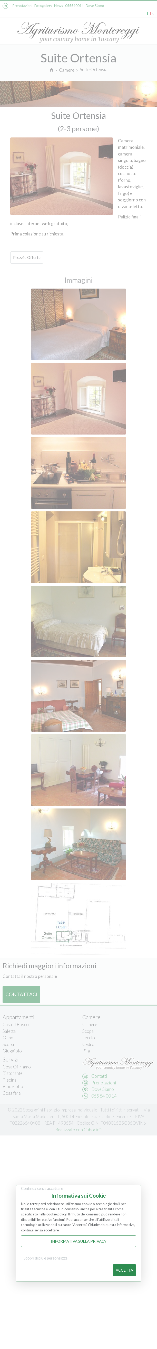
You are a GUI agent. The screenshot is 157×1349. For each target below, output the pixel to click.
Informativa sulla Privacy (78, 1241)
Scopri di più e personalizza (45, 1258)
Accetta (124, 1270)
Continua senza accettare (42, 1188)
